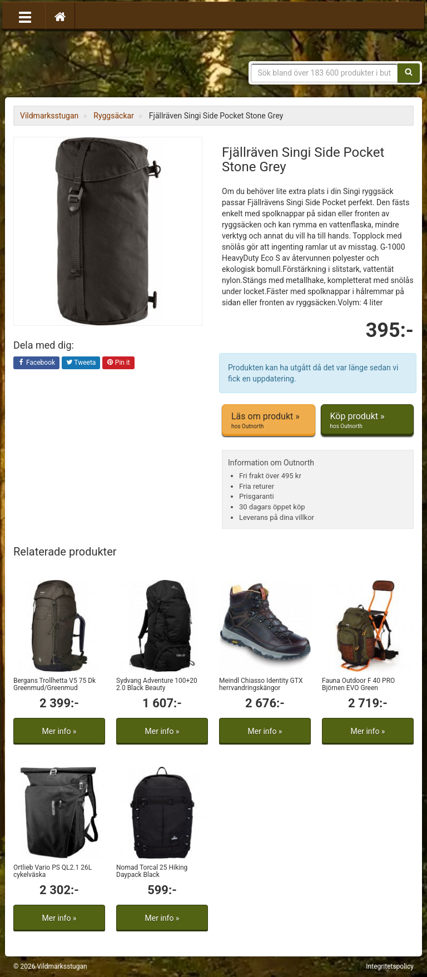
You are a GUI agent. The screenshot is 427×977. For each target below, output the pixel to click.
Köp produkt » (367, 420)
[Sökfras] (325, 72)
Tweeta (81, 363)
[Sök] (409, 72)
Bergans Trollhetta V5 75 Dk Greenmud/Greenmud (54, 684)
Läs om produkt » (268, 420)
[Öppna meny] (25, 16)
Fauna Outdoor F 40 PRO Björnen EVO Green (358, 684)
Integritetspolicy (390, 966)
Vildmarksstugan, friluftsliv (117, 65)
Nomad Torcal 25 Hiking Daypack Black (151, 871)
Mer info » (59, 731)
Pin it (118, 363)
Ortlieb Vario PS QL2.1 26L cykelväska (52, 871)
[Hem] (60, 16)
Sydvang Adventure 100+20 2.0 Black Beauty (156, 684)
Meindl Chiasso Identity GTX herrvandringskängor (260, 684)
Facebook (36, 363)
